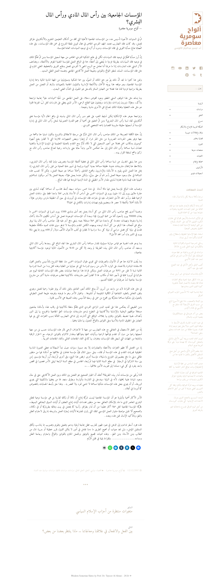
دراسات (188, 109)
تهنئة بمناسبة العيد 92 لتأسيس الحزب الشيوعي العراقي (173, 293)
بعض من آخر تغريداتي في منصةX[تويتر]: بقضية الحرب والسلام (176, 315)
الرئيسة (188, 104)
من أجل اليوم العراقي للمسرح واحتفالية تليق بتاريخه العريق (174, 408)
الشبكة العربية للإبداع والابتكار (179, 127)
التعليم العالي (67, 470)
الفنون (188, 144)
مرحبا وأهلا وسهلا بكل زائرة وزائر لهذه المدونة (176, 198)
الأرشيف (187, 168)
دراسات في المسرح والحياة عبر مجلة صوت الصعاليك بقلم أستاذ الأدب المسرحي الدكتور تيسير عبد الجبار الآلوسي (174, 255)
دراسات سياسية (37, 470)
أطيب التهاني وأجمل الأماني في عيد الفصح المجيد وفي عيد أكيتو (175, 266)
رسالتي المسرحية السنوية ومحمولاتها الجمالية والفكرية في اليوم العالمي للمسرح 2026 (176, 245)
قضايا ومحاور (186, 139)
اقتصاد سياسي (84, 470)
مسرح (188, 121)
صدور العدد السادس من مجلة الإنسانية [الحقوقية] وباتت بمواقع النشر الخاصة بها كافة (174, 365)
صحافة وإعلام (186, 162)
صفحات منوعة (185, 150)
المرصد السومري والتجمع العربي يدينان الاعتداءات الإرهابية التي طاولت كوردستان (174, 399)
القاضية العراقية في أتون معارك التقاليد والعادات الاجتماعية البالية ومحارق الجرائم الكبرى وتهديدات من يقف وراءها (175, 376)
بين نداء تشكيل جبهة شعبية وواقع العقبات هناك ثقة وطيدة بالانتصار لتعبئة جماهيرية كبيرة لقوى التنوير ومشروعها (175, 283)
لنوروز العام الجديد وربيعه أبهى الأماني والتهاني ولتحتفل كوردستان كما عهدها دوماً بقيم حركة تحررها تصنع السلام (173, 342)
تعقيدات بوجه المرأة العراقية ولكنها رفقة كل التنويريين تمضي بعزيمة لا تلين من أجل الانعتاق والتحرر (173, 388)
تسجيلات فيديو (185, 173)
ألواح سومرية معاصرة (178, 36)
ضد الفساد (26, 470)
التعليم (189, 115)
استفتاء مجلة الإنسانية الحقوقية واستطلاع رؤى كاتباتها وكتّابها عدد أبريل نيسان (174, 236)
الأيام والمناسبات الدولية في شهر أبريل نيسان (174, 274)
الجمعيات (188, 156)
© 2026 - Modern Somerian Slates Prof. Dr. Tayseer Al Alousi (89, 576)
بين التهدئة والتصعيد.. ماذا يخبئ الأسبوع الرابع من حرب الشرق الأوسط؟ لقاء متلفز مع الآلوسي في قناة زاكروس (174, 304)
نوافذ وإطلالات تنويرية (182, 133)
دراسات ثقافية (49, 470)
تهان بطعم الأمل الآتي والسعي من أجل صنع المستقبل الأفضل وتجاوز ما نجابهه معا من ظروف (174, 354)
